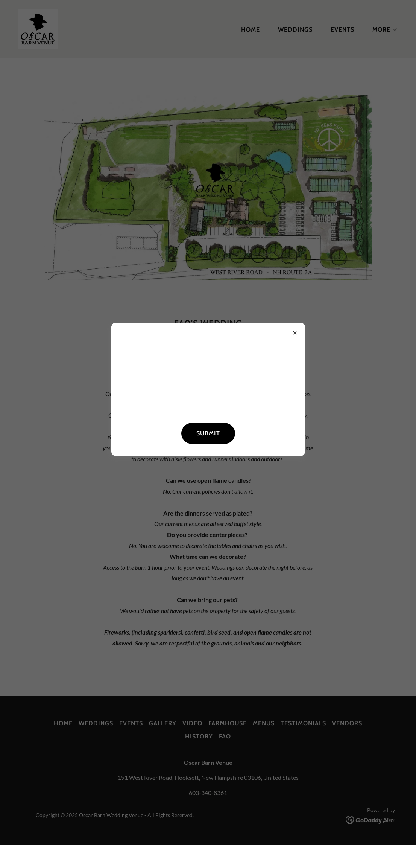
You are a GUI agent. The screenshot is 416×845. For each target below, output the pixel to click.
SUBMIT (208, 433)
